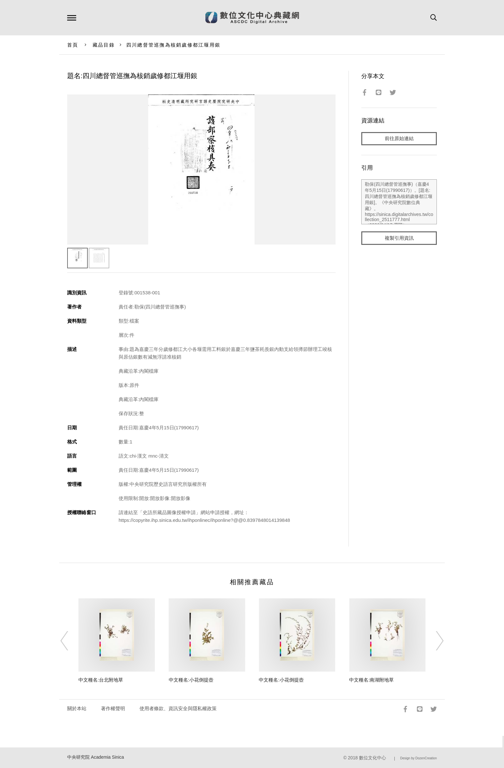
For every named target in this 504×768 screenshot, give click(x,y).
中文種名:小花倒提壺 (191, 680)
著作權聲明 (113, 708)
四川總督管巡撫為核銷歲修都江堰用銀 (173, 45)
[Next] (434, 641)
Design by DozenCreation (418, 758)
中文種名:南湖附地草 (371, 680)
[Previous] (70, 641)
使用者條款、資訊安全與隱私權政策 (178, 708)
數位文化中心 (372, 757)
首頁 (72, 45)
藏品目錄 (104, 45)
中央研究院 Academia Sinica (95, 757)
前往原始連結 (399, 138)
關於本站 (76, 708)
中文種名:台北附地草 (100, 680)
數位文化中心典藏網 (252, 18)
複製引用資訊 (399, 238)
